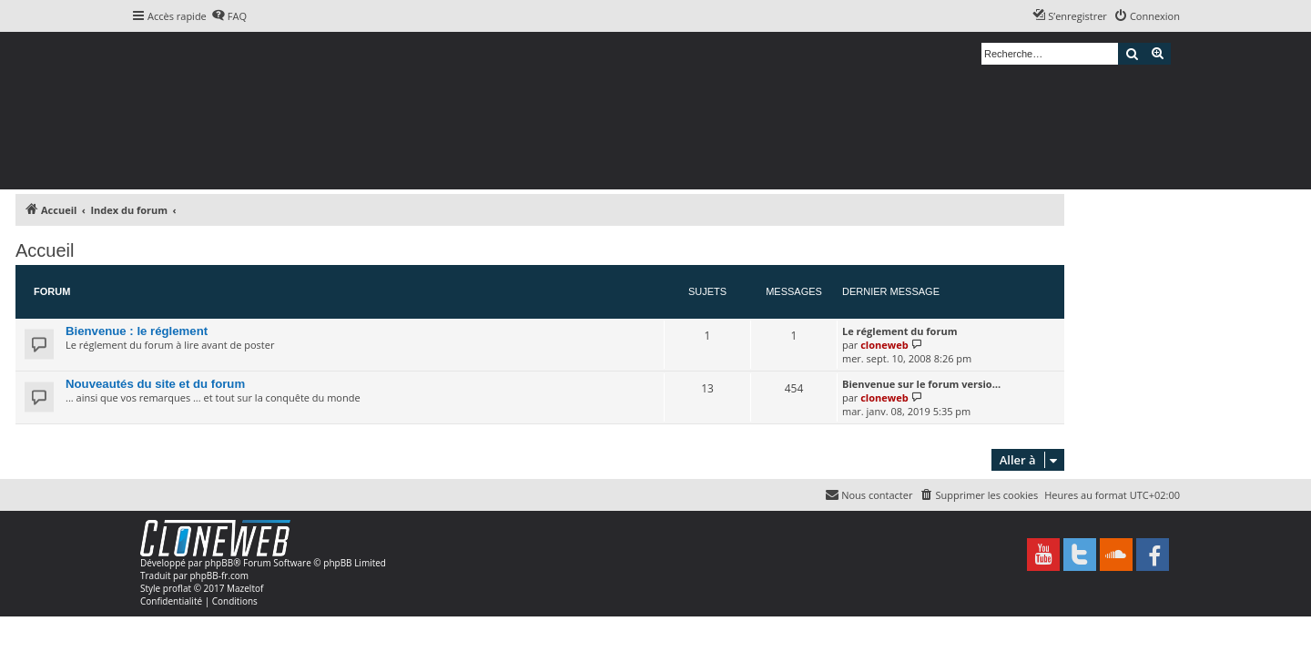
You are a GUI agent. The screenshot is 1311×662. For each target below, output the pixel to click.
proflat (177, 588)
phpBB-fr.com (219, 575)
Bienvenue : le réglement (137, 331)
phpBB (219, 562)
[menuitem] (229, 16)
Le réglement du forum (899, 331)
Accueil (44, 250)
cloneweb (884, 344)
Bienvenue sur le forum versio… (921, 384)
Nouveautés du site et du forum (155, 384)
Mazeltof (245, 588)
